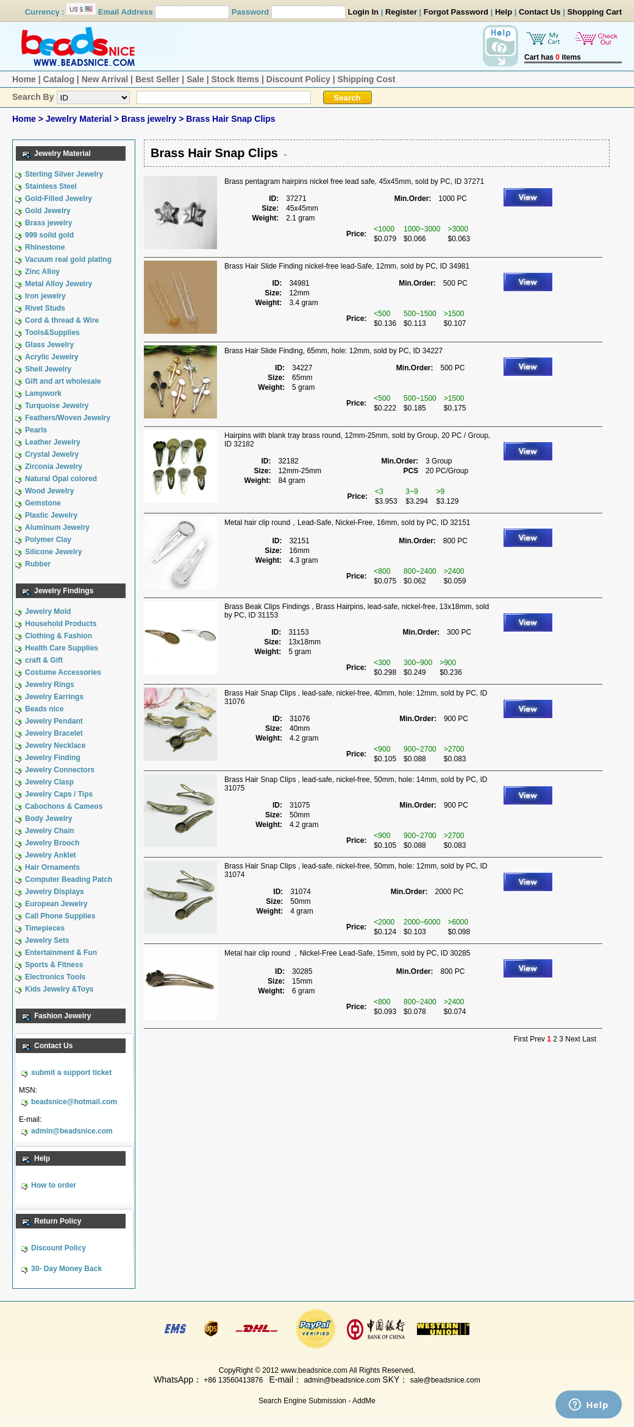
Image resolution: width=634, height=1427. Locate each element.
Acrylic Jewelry (51, 357)
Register (401, 11)
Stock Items (235, 79)
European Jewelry (56, 904)
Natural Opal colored (61, 478)
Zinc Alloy (42, 271)
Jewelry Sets (47, 940)
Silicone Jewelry (53, 552)
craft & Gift (44, 660)
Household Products (60, 623)
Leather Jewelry (52, 442)
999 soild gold (49, 235)
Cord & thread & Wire (62, 320)
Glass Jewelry (49, 344)
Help (503, 11)
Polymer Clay (48, 539)
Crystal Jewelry (52, 454)
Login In (363, 11)
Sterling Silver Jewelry (64, 174)
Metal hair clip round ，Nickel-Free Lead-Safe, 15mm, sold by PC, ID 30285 (347, 953)
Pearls (36, 430)
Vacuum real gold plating (68, 259)
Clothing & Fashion (58, 636)
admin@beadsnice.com (72, 1131)
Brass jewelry (150, 119)
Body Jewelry (48, 818)
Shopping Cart (594, 11)
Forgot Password (456, 11)
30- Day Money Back (66, 1268)
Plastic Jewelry (51, 515)
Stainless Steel (51, 186)
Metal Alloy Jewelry (58, 284)
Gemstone (43, 503)
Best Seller (157, 79)
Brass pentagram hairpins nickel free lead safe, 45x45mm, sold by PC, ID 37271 (354, 181)
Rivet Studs (45, 308)
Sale (195, 79)
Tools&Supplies (52, 332)
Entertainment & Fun (61, 952)
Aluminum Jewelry (57, 527)
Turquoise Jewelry (56, 405)
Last (589, 1039)
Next (572, 1039)
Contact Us (540, 11)
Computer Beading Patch (68, 879)
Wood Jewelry (49, 491)
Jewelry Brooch (52, 843)
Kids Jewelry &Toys (59, 989)
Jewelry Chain (49, 830)
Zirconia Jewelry (53, 466)
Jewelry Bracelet (54, 733)
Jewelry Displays (54, 891)
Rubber (38, 564)
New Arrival (105, 79)
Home (24, 79)
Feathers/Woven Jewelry (67, 418)
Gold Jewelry (48, 210)
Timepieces (45, 928)
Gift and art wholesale (63, 381)
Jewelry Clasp (49, 782)
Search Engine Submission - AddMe (317, 1401)
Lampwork (43, 393)
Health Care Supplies (61, 648)
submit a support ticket (71, 1072)
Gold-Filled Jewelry (58, 198)
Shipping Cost (367, 79)
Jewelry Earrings (54, 696)
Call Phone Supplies (60, 916)
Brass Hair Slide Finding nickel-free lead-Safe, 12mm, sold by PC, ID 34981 (346, 266)
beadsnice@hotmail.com (74, 1102)
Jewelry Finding (52, 757)
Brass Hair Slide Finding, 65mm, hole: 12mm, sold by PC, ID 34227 (333, 351)
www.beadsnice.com (313, 1370)
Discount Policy (298, 79)
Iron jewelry (45, 296)
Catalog (58, 79)
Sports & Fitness (54, 964)
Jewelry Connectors (59, 770)
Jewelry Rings (49, 684)
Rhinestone (45, 247)
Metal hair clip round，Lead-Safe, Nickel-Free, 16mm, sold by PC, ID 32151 (347, 522)
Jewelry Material (80, 119)
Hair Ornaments (52, 867)
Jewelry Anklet (50, 855)
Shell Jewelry (48, 369)
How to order (53, 1185)
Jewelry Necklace (55, 745)
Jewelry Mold (48, 611)
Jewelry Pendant (54, 721)
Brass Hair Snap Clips (230, 119)
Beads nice (44, 709)
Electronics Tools (55, 977)
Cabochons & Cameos (63, 806)
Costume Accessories (63, 672)
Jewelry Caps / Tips (59, 794)
